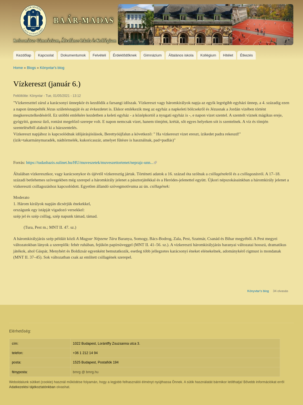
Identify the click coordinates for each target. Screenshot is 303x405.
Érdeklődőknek (125, 55)
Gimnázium (152, 55)
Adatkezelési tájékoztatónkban (32, 387)
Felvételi (99, 55)
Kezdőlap (23, 55)
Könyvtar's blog (52, 68)
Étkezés (246, 55)
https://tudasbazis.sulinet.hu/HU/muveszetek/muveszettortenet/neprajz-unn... (91, 162)
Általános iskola (181, 55)
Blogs (31, 68)
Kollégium (208, 55)
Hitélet (228, 55)
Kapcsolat (46, 55)
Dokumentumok (73, 55)
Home (18, 68)
